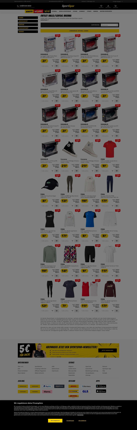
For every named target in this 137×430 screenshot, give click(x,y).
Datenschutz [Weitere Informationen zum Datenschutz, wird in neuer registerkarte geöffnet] (80, 423)
